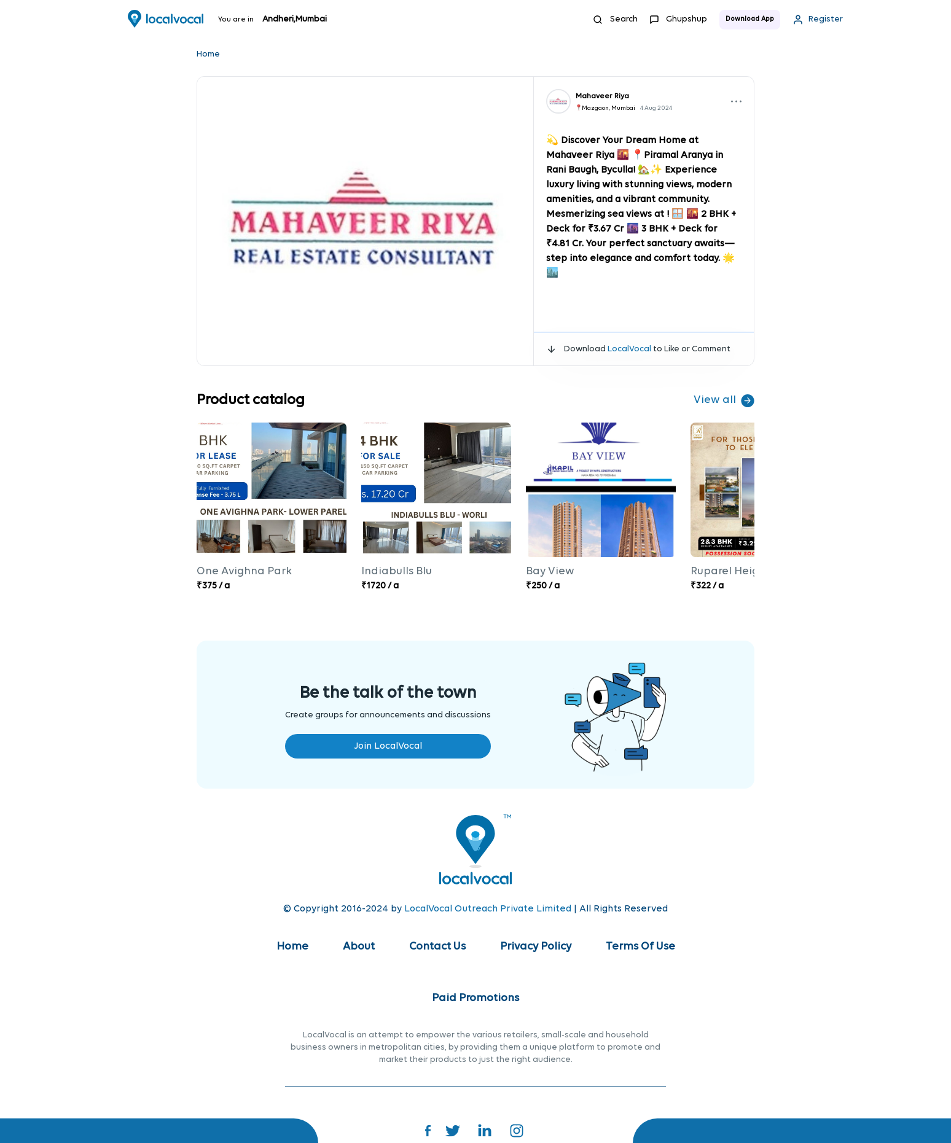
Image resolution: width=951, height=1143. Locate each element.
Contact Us (437, 947)
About (359, 947)
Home (208, 54)
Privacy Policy (535, 947)
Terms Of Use (640, 947)
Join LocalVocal (388, 746)
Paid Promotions (475, 998)
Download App (750, 19)
